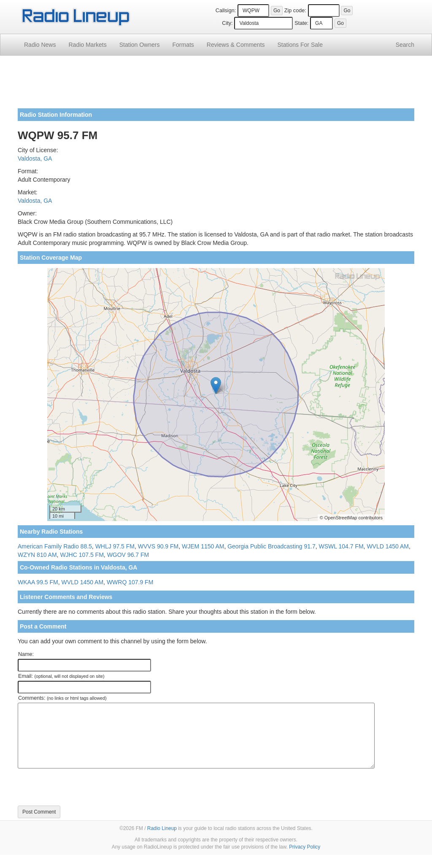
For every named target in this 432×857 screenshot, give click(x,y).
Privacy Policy (304, 847)
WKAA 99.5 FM (38, 582)
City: (227, 23)
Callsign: (226, 10)
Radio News (40, 44)
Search (405, 44)
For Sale (300, 44)
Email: (61, 676)
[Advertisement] (216, 85)
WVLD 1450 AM (388, 546)
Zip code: (295, 10)
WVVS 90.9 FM (158, 546)
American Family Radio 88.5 (55, 546)
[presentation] (82, 787)
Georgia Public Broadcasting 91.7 (271, 546)
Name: (26, 654)
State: (301, 23)
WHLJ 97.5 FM (115, 546)
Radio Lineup (162, 828)
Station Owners (139, 44)
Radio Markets (87, 44)
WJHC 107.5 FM (81, 554)
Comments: (62, 698)
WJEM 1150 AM (203, 546)
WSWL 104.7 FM (341, 546)
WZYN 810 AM (37, 554)
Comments (236, 44)
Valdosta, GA (35, 158)
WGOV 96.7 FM (128, 554)
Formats (183, 44)
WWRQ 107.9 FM (130, 582)
